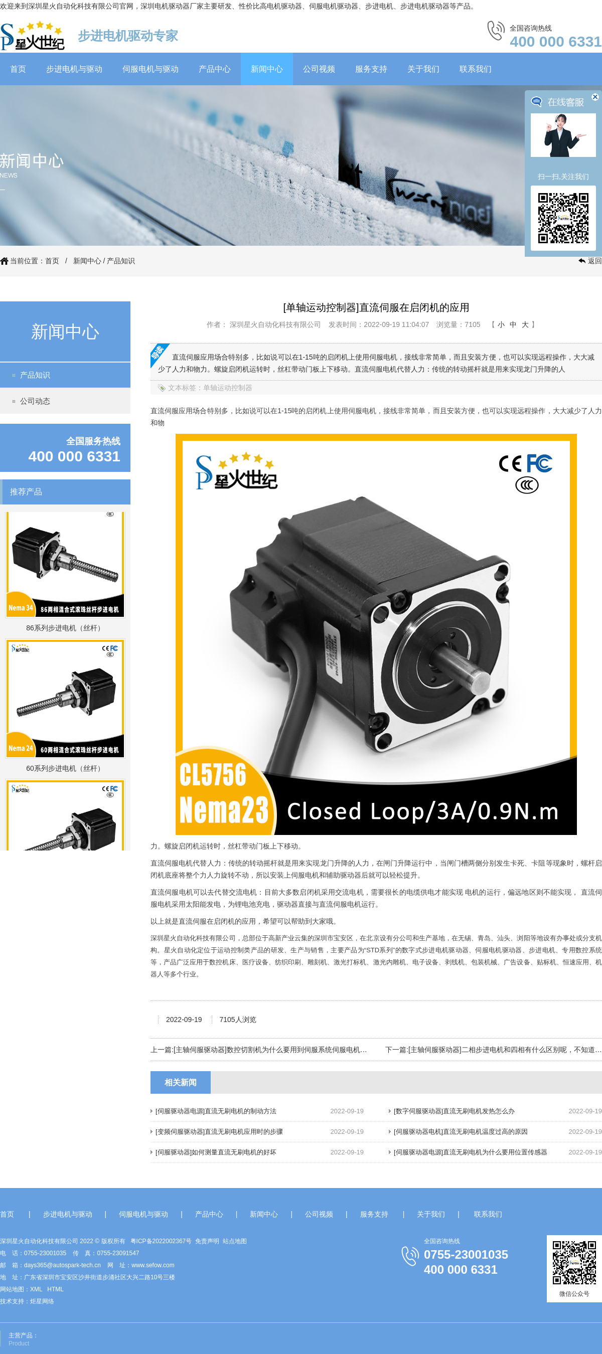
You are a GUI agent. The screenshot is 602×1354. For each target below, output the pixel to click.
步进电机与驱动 (74, 69)
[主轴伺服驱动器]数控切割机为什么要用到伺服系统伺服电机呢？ (274, 1050)
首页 (18, 69)
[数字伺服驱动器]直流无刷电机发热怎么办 (454, 1111)
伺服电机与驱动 (150, 69)
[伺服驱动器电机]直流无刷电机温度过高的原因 (461, 1131)
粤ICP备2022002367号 (161, 1241)
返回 (595, 261)
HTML (55, 1289)
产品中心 (215, 69)
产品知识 (121, 261)
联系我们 (476, 69)
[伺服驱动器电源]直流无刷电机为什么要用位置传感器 (470, 1152)
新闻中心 (267, 69)
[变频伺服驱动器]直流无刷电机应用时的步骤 (219, 1131)
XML (36, 1289)
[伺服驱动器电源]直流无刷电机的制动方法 (216, 1111)
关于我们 (423, 69)
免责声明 (207, 1241)
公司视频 (319, 69)
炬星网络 (42, 1301)
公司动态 (35, 401)
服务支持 (371, 69)
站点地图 (235, 1241)
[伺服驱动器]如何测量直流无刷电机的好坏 (216, 1152)
